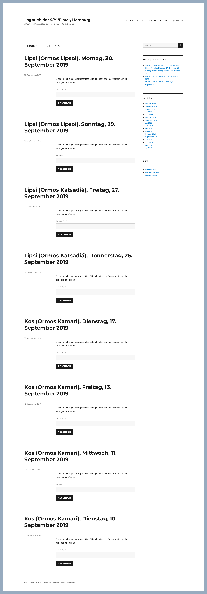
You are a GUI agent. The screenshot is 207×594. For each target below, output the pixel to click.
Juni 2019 (149, 126)
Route (163, 20)
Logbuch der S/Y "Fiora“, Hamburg (57, 20)
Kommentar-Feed (152, 172)
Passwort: (95, 92)
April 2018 (149, 148)
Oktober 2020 (150, 104)
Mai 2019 (148, 128)
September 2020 (151, 106)
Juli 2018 (148, 140)
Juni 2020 (149, 115)
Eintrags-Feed (150, 170)
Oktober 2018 (150, 134)
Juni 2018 (149, 142)
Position (141, 20)
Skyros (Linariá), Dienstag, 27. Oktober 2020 (162, 68)
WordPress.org (151, 175)
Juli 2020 (148, 112)
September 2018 (151, 137)
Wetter (152, 20)
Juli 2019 (148, 123)
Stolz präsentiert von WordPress (65, 582)
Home (129, 20)
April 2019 (149, 131)
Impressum (176, 20)
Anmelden (149, 167)
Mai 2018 (148, 145)
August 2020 (150, 109)
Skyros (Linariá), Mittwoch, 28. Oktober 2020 (162, 65)
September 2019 (151, 120)
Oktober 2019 (150, 117)
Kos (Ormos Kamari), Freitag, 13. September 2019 (67, 390)
